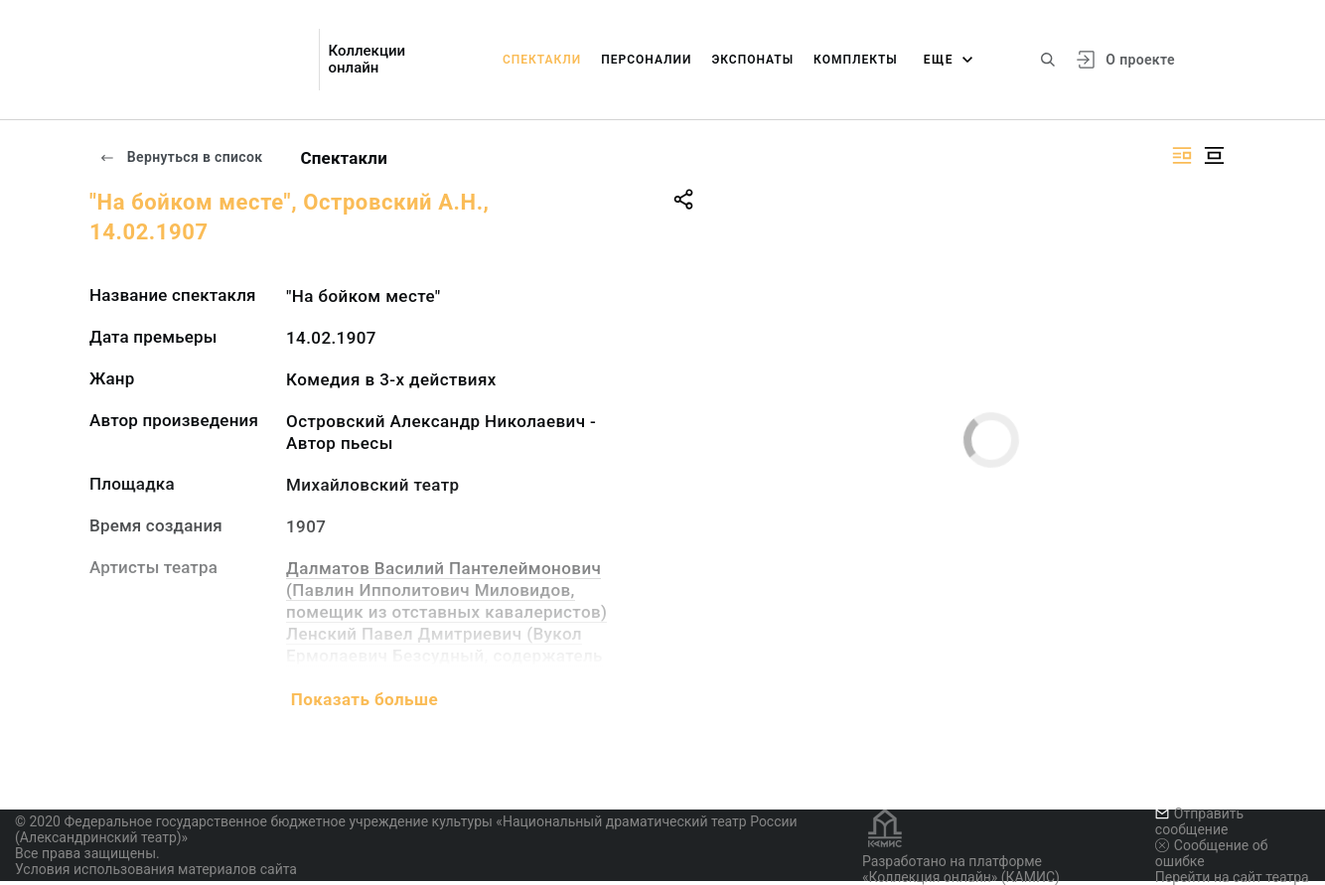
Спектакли (542, 60)
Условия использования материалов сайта (156, 869)
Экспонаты (752, 60)
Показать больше (364, 699)
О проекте (1139, 60)
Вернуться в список (180, 157)
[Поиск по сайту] (1048, 60)
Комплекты (855, 60)
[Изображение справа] (1182, 155)
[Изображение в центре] (1214, 155)
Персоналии (646, 60)
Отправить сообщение (1199, 821)
